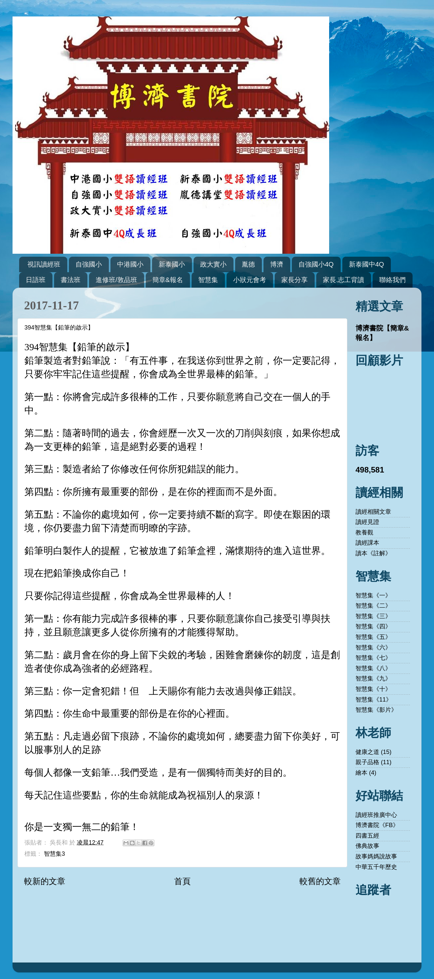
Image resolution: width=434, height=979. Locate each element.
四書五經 (367, 835)
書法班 (70, 279)
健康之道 (367, 752)
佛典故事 (367, 846)
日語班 (36, 279)
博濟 (276, 264)
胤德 (248, 264)
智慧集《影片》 (376, 709)
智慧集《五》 (373, 637)
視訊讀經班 (43, 264)
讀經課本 (367, 542)
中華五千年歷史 (376, 867)
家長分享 (294, 279)
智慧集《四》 (373, 626)
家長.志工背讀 (343, 279)
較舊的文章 (320, 881)
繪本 (361, 772)
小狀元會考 (249, 279)
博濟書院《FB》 (377, 825)
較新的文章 (44, 881)
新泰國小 (172, 264)
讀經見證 (367, 522)
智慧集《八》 (373, 668)
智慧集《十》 (373, 689)
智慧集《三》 (373, 616)
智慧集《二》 (373, 605)
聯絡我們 (392, 279)
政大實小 (213, 264)
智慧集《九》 (373, 678)
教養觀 (364, 532)
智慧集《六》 (373, 647)
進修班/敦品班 (116, 279)
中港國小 (130, 264)
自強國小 (89, 264)
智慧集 (208, 279)
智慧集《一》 (373, 595)
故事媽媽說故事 (376, 856)
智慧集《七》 (373, 657)
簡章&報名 (167, 279)
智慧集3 (54, 853)
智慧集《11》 (374, 699)
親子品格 (367, 762)
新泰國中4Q (366, 264)
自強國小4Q (316, 264)
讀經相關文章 (373, 511)
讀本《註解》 (373, 553)
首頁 (182, 881)
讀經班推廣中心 (376, 815)
